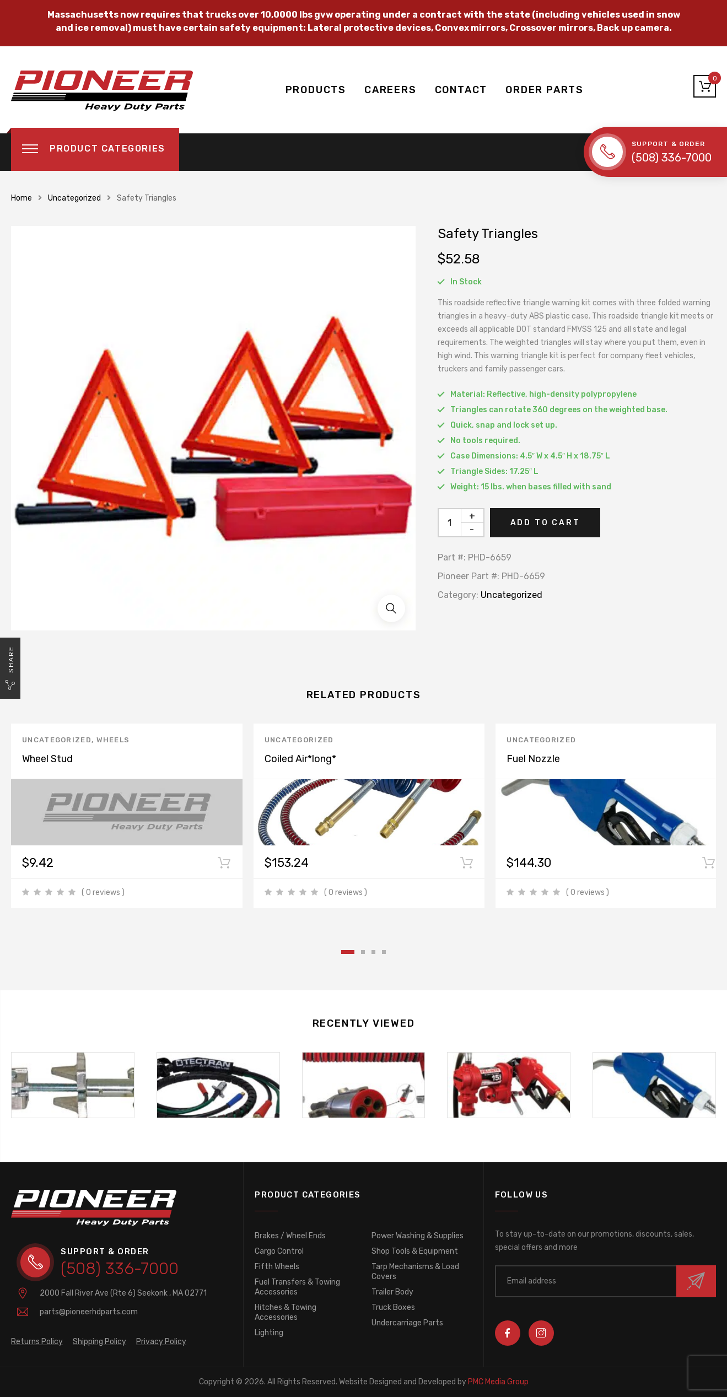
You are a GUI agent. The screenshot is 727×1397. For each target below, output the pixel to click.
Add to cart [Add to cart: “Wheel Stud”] (224, 865)
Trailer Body (392, 1292)
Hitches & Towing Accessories (285, 1312)
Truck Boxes (393, 1307)
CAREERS (390, 90)
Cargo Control (279, 1251)
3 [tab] (373, 952)
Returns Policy (37, 1341)
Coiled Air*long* (300, 759)
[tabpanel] (132, 816)
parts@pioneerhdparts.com (89, 1312)
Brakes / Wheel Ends (290, 1235)
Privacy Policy (161, 1341)
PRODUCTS (316, 90)
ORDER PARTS (544, 90)
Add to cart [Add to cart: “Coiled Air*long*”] (466, 865)
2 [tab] (363, 952)
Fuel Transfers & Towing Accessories (297, 1287)
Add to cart (545, 522)
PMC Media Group (434, 1382)
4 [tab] (384, 952)
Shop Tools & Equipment (414, 1251)
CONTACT (461, 90)
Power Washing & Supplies (417, 1235)
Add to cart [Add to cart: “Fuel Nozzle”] (709, 865)
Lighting (269, 1332)
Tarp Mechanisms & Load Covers (415, 1271)
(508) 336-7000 (672, 157)
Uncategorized (74, 198)
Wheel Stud (47, 759)
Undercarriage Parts (407, 1323)
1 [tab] (347, 952)
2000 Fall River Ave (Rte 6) (123, 1293)
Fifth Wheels (277, 1266)
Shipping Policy (99, 1341)
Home (21, 198)
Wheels (113, 740)
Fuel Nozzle (533, 759)
